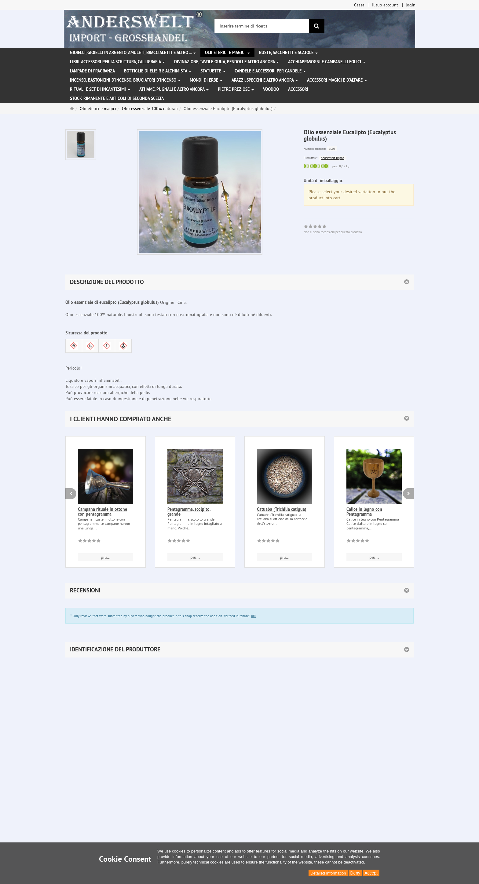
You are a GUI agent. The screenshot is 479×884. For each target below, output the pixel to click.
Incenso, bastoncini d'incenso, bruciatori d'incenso (125, 80)
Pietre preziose (236, 89)
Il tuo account (385, 5)
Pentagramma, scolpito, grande (188, 511)
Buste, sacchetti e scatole (288, 52)
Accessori (298, 89)
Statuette (212, 71)
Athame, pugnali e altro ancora (174, 89)
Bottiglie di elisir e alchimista (157, 71)
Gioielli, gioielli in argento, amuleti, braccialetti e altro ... (133, 52)
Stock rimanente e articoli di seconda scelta (117, 98)
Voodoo (271, 89)
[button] (239, 419)
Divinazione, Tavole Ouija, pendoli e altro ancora (226, 61)
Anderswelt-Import (332, 158)
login (410, 5)
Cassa (359, 5)
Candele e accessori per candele (270, 71)
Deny (355, 873)
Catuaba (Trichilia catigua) (281, 509)
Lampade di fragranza (92, 71)
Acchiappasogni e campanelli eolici (326, 61)
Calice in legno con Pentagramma (364, 511)
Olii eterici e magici (227, 52)
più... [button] (105, 557)
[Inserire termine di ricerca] (261, 26)
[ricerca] (316, 26)
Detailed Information (328, 873)
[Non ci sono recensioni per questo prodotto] (89, 542)
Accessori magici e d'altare (337, 80)
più (253, 616)
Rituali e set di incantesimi (100, 89)
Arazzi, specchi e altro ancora (265, 80)
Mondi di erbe (206, 80)
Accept (371, 873)
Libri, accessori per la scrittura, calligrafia (117, 61)
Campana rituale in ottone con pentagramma (102, 511)
